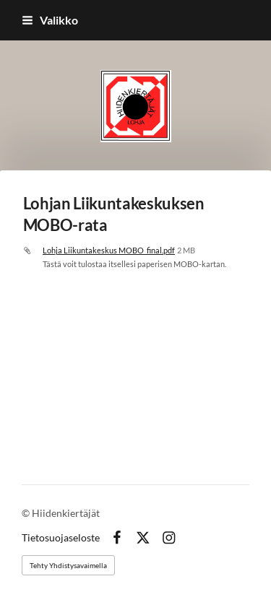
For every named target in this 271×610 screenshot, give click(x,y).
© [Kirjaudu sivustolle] (27, 513)
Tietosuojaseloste (61, 538)
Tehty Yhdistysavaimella (68, 565)
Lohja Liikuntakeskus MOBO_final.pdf (109, 250)
